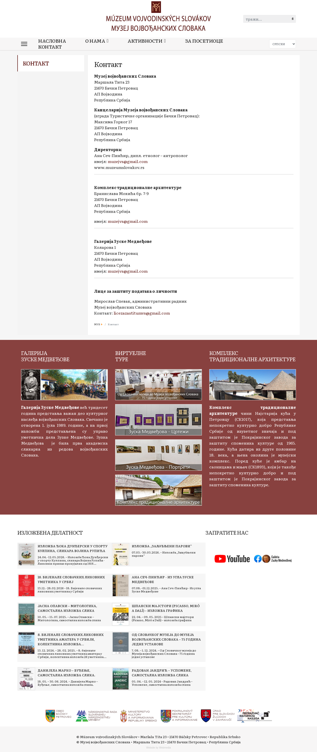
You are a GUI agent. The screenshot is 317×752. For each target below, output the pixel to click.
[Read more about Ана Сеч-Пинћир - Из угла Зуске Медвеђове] (121, 585)
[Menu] (24, 43)
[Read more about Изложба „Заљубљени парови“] (121, 554)
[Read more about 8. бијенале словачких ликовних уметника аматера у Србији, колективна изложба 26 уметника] (26, 643)
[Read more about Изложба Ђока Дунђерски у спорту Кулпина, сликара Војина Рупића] (26, 554)
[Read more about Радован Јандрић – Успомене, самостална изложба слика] (121, 678)
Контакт (50, 46)
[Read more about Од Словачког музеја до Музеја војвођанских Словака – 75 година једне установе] (121, 643)
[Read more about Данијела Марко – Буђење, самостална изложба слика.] (26, 678)
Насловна (52, 40)
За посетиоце (204, 40)
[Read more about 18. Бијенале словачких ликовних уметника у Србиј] (26, 585)
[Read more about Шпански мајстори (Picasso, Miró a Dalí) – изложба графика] (121, 614)
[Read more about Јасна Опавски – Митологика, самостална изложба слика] (26, 614)
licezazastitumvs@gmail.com (142, 313)
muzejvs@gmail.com (128, 161)
